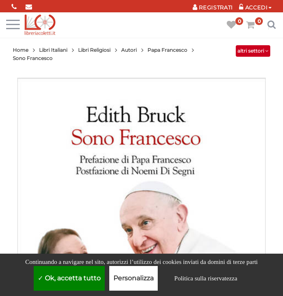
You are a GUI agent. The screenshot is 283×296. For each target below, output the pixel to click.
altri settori (253, 51)
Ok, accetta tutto (69, 278)
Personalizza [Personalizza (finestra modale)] (133, 278)
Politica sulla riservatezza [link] (205, 278)
